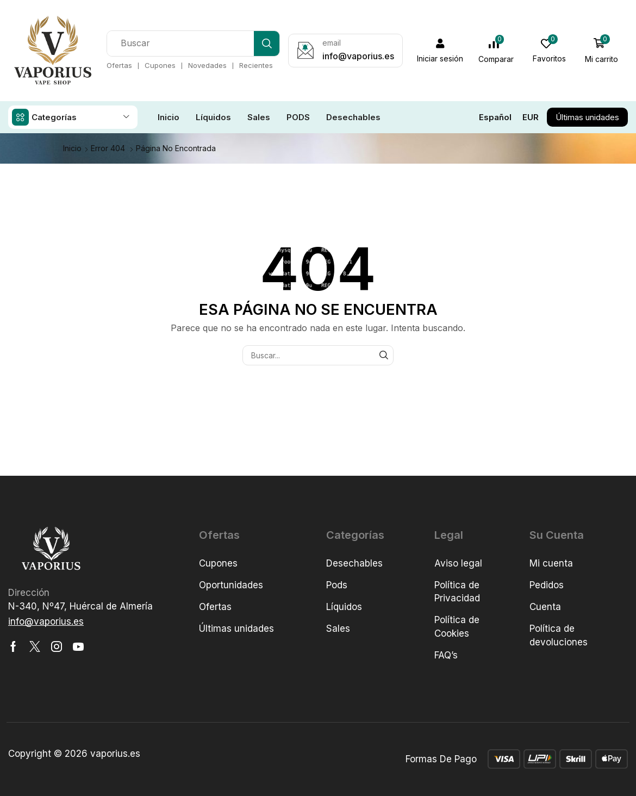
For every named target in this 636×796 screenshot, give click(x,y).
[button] (440, 51)
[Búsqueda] (266, 43)
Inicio (72, 148)
